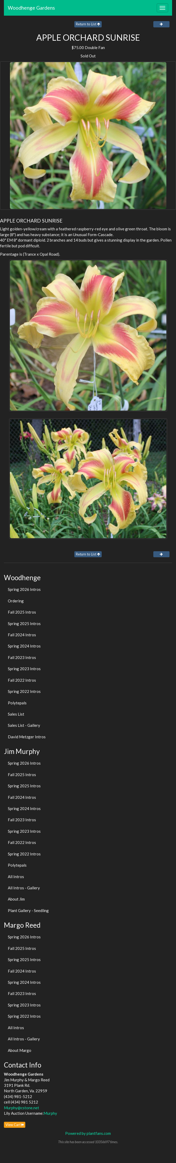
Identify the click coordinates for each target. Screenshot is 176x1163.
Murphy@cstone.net (21, 1107)
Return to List (88, 24)
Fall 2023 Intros (22, 657)
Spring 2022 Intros (24, 691)
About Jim (16, 899)
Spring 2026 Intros (24, 589)
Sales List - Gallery (24, 725)
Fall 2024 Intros (22, 634)
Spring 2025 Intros (24, 623)
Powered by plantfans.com (88, 1133)
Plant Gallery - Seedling (28, 910)
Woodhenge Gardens (31, 8)
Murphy (50, 1113)
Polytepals (17, 702)
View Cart (14, 1125)
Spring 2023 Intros (24, 668)
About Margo (19, 1050)
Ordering (16, 600)
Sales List (16, 714)
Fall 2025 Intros (22, 612)
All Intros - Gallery (24, 887)
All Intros (16, 876)
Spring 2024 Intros (24, 646)
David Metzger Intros (27, 736)
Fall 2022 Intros (22, 680)
